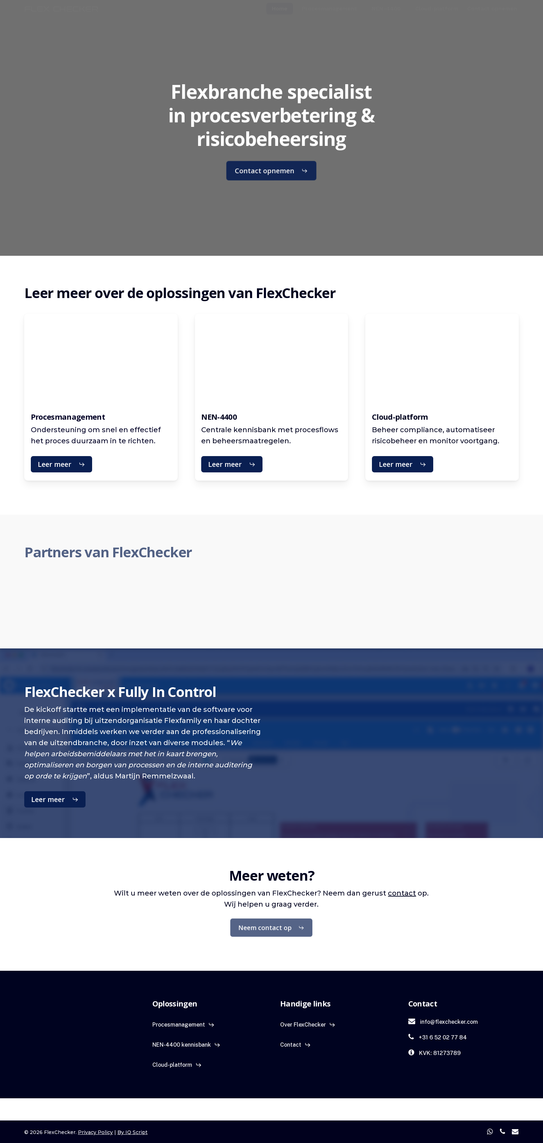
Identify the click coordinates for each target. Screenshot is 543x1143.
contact (402, 893)
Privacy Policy (95, 1132)
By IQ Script (132, 1132)
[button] (272, 171)
